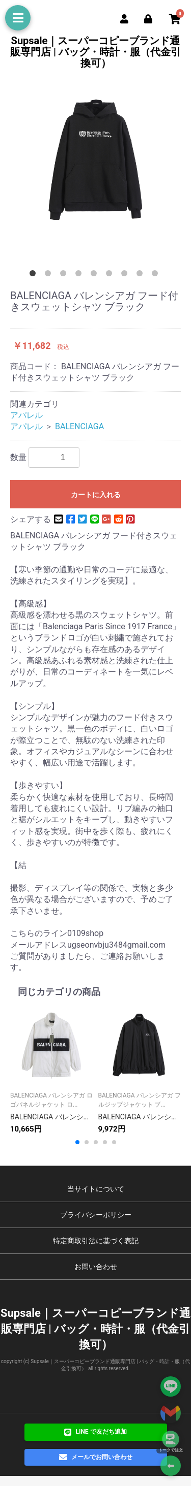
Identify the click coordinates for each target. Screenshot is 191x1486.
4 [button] (80, 275)
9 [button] (157, 275)
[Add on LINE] (170, 1386)
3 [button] (65, 275)
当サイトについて (95, 1189)
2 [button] (50, 275)
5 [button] (96, 275)
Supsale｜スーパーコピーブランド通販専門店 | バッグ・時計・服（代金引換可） (95, 52)
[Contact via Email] (170, 1413)
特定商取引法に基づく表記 (96, 1241)
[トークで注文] (170, 1439)
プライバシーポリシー (95, 1215)
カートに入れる (96, 495)
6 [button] (111, 275)
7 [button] (126, 275)
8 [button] (142, 275)
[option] (95, 159)
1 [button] (35, 275)
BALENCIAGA (79, 426)
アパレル (26, 415)
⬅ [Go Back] (171, 1466)
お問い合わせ (95, 1267)
